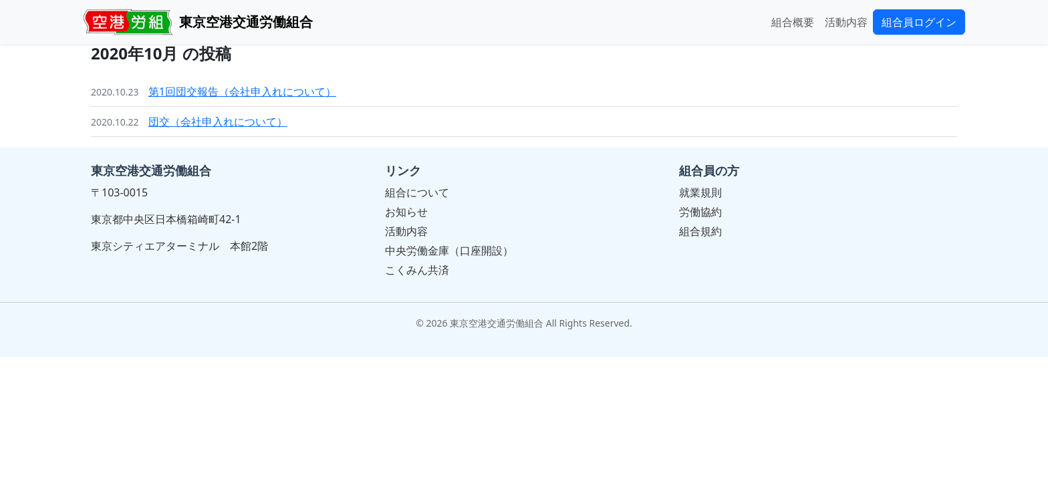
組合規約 (700, 231)
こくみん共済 (417, 270)
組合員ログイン (919, 22)
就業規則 (700, 192)
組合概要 (792, 22)
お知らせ (406, 211)
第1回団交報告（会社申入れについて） (242, 91)
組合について (417, 192)
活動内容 (846, 22)
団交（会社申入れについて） (217, 121)
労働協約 (700, 211)
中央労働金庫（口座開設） (449, 250)
